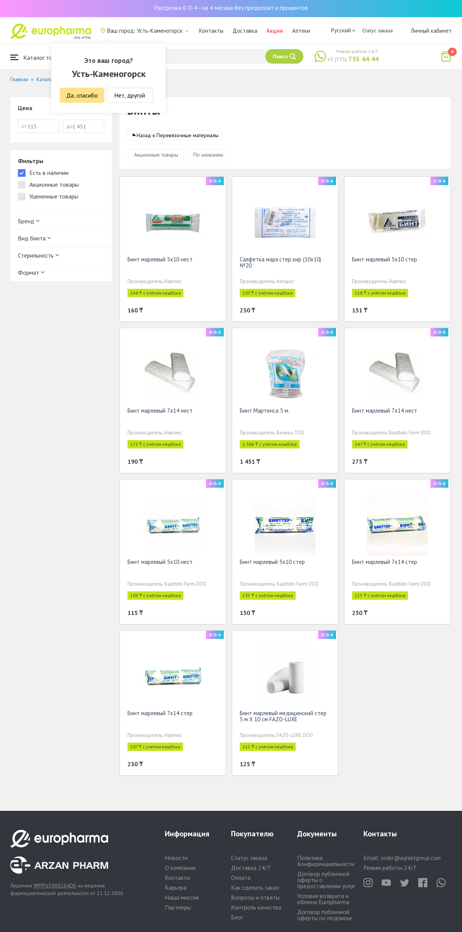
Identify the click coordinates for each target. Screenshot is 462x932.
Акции (274, 30)
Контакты (211, 30)
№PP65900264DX (55, 885)
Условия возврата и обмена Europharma (323, 899)
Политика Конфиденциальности (325, 861)
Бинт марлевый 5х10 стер (384, 260)
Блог (237, 917)
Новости (176, 858)
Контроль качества (256, 907)
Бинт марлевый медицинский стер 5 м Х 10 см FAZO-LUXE (283, 717)
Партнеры (178, 907)
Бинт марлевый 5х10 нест (160, 260)
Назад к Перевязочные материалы (177, 136)
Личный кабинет (431, 30)
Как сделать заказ (255, 887)
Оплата (240, 877)
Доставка (245, 30)
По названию (208, 156)
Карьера (175, 887)
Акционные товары (156, 156)
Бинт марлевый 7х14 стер (384, 563)
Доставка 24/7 (251, 867)
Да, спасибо (82, 95)
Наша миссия (182, 897)
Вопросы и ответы (255, 897)
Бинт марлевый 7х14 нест (160, 412)
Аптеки (301, 30)
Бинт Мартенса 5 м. (264, 412)
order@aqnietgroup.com (411, 858)
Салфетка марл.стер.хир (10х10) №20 (280, 264)
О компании (180, 867)
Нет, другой (129, 95)
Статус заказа (377, 30)
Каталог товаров (39, 57)
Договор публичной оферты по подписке (324, 915)
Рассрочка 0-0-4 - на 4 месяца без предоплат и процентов (231, 7)
